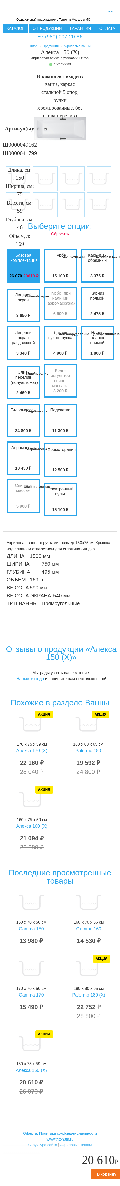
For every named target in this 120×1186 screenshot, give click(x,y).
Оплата (107, 28)
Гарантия (80, 28)
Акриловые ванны (77, 46)
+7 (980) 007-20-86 (60, 36)
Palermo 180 (88, 750)
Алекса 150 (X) (31, 1070)
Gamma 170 (31, 995)
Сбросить (60, 234)
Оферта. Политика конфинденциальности (60, 1133)
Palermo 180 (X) (88, 995)
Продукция (51, 46)
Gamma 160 (88, 928)
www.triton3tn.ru (60, 1139)
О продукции (47, 28)
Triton (33, 46)
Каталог (15, 28)
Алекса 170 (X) (31, 750)
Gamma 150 (31, 928)
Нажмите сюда (30, 679)
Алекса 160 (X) (31, 826)
